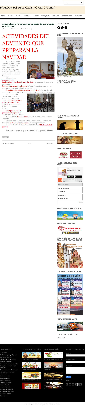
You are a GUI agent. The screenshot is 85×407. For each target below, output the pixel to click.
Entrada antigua (50, 143)
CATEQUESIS (45, 16)
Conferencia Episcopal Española (8, 355)
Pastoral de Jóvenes (5, 380)
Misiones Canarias (5, 385)
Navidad (27, 29)
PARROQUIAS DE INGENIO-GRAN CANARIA (27, 7)
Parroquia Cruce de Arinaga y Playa (9, 363)
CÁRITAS (18, 16)
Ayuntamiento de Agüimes (7, 391)
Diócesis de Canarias (5, 357)
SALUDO (10, 16)
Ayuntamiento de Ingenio (6, 389)
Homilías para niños (5, 387)
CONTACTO (78, 16)
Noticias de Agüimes (5, 393)
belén (22, 29)
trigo (31, 29)
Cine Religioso (3, 396)
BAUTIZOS (27, 16)
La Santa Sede (3, 352)
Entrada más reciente (8, 143)
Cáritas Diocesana (5, 376)
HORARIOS (55, 16)
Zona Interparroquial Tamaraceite (9, 370)
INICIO (3, 16)
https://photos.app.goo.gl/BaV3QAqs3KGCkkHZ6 (29, 130)
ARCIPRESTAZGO (66, 16)
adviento (18, 29)
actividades (13, 29)
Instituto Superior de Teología (8, 359)
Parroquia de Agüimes (6, 361)
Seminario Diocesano (5, 382)
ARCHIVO (36, 16)
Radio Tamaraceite (5, 378)
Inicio (29, 143)
